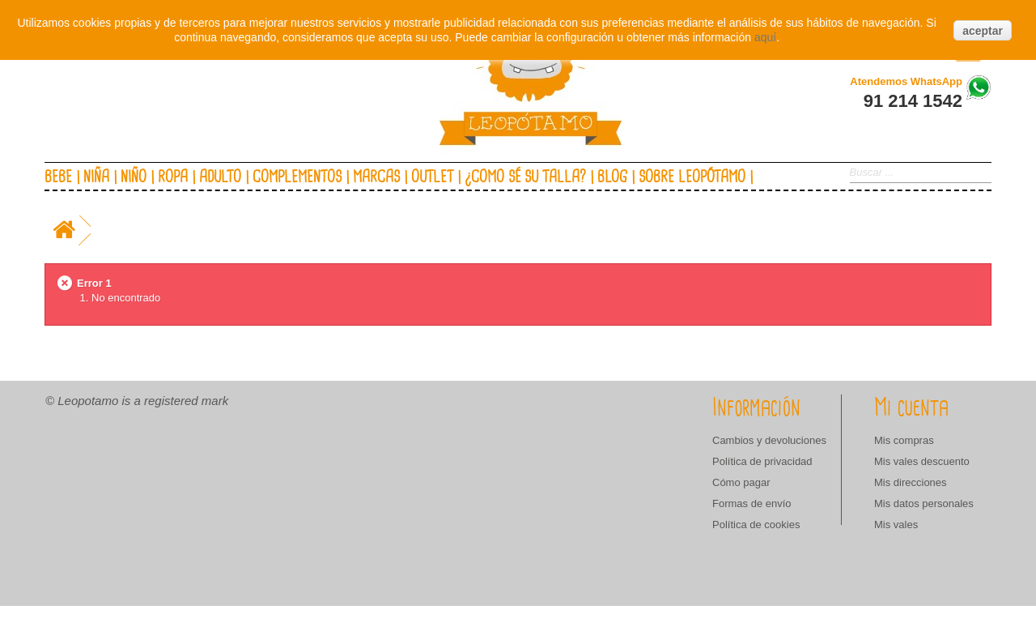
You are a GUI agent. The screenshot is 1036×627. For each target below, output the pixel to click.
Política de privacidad (762, 461)
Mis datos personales (924, 503)
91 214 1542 (913, 101)
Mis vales (896, 524)
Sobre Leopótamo (692, 177)
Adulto (220, 177)
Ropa (173, 177)
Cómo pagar (741, 482)
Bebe (58, 177)
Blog (612, 177)
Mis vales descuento (922, 461)
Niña (96, 177)
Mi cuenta (911, 408)
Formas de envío (752, 503)
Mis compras (904, 440)
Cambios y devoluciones (769, 440)
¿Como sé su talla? (525, 177)
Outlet (432, 177)
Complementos (297, 177)
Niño (133, 177)
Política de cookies (756, 524)
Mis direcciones (910, 482)
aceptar (982, 30)
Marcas (376, 177)
